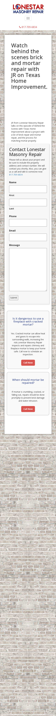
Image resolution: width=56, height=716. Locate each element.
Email (12, 230)
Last (11, 208)
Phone (13, 216)
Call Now (28, 362)
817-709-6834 (28, 27)
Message (14, 245)
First (11, 195)
